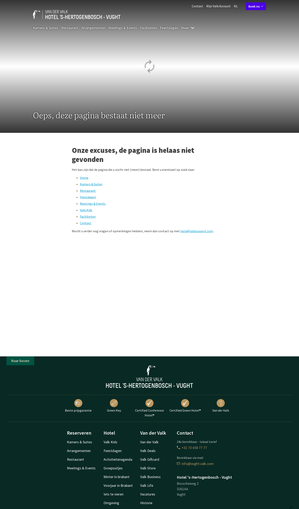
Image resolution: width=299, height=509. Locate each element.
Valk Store (148, 468)
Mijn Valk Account (218, 6)
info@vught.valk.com (195, 463)
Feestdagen (169, 27)
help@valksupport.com (196, 231)
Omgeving (111, 503)
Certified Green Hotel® (185, 405)
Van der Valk (220, 405)
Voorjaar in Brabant (118, 485)
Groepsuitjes (113, 468)
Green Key (114, 405)
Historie (146, 503)
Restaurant (69, 27)
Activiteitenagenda (118, 459)
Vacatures (147, 494)
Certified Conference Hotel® (149, 408)
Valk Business (150, 476)
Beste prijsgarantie (78, 405)
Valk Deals (148, 450)
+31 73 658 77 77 (192, 447)
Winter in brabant (116, 476)
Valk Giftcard (149, 459)
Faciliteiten (148, 27)
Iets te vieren (113, 494)
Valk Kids (86, 210)
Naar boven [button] (20, 360)
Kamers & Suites (45, 27)
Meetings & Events (122, 27)
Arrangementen (93, 27)
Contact (197, 6)
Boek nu (255, 6)
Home (84, 178)
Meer (188, 27)
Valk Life (146, 485)
